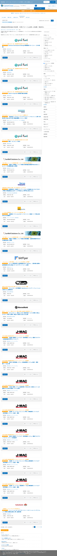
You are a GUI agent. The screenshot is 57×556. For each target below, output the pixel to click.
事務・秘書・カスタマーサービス (50, 100)
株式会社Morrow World (11, 316)
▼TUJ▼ (3, 548)
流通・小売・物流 (48, 83)
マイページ (17, 8)
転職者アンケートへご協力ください (28, 10)
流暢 (46, 40)
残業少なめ (47, 69)
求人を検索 (39, 8)
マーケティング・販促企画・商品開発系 (50, 102)
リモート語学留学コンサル (6, 538)
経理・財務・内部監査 (49, 97)
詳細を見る (5, 57)
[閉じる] (4, 554)
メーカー (47, 78)
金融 (46, 81)
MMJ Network (4, 541)
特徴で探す (28, 17)
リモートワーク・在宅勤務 (7, 22)
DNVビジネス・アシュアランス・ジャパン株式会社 (16, 120)
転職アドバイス (50, 8)
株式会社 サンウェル (10, 168)
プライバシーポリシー (21, 553)
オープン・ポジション (5, 534)
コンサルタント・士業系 (49, 95)
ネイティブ (47, 37)
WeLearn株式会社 (10, 291)
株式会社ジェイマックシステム (12, 341)
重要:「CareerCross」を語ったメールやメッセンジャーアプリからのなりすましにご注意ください (28, 13)
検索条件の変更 (4, 20)
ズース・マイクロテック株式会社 (13, 217)
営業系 (46, 94)
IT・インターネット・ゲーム (49, 76)
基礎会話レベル (48, 45)
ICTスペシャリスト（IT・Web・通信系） (50, 92)
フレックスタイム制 (49, 71)
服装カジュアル (48, 66)
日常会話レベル (48, 42)
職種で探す (9, 17)
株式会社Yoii (9, 49)
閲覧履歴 (28, 8)
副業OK (46, 67)
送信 (52, 20)
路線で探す (22, 17)
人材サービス (47, 85)
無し (46, 43)
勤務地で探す (15, 17)
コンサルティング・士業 (49, 80)
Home (6, 8)
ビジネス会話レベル (49, 38)
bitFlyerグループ (10, 267)
